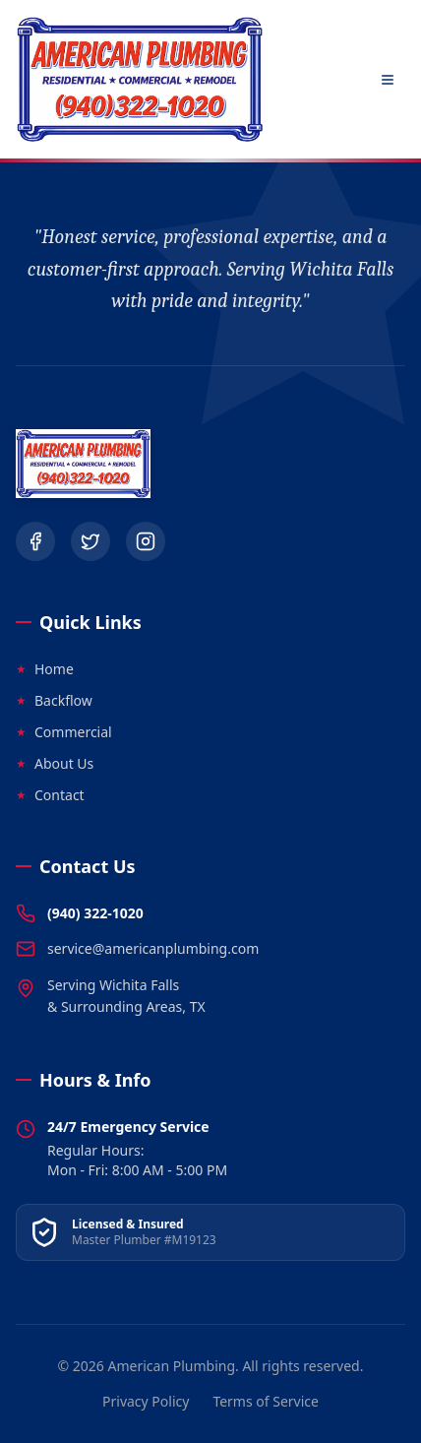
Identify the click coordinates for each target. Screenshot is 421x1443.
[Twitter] (90, 541)
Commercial (64, 731)
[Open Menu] (387, 79)
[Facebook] (35, 541)
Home (45, 668)
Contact (50, 794)
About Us (54, 763)
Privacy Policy (145, 1401)
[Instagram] (145, 541)
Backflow (54, 700)
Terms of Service (265, 1401)
